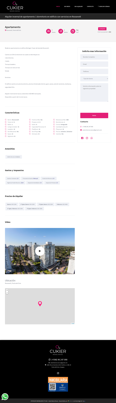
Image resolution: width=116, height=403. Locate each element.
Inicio (58, 6)
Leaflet (72, 322)
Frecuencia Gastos (30, 178)
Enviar (94, 115)
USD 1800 (14, 208)
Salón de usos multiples (13, 157)
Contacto (90, 6)
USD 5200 (11, 204)
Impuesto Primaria (52, 182)
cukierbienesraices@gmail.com (92, 130)
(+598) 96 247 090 (87, 127)
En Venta (67, 6)
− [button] (7, 292)
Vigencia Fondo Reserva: (15, 182)
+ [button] (7, 289)
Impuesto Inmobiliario (34, 182)
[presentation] (94, 107)
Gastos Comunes (12, 178)
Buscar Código (104, 6)
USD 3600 (61, 204)
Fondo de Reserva (48, 178)
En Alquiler (79, 6)
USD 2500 (27, 204)
